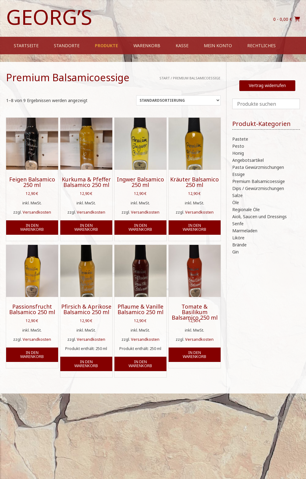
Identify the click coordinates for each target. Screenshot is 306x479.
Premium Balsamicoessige (258, 181)
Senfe (238, 223)
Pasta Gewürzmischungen (258, 167)
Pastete (240, 139)
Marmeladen (244, 231)
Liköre (238, 238)
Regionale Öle (246, 209)
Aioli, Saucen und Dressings (259, 216)
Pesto (238, 146)
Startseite (26, 45)
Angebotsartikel (248, 160)
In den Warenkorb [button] (32, 227)
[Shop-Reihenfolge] (178, 100)
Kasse (182, 45)
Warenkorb (146, 45)
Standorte (67, 45)
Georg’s (49, 17)
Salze (237, 195)
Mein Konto (218, 45)
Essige (238, 174)
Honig (238, 153)
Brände (239, 245)
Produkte (106, 45)
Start (164, 78)
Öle (235, 202)
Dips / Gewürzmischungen (258, 188)
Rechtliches (261, 45)
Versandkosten (37, 212)
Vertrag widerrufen (267, 85)
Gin (235, 252)
